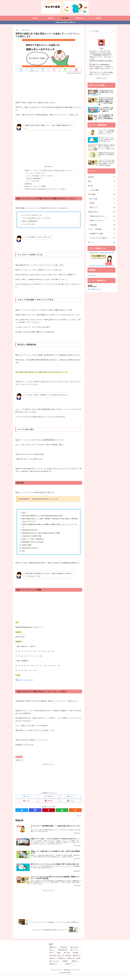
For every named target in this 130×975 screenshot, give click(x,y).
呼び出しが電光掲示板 (34, 178)
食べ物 (101, 185)
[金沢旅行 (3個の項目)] (77, 953)
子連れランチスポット (102, 220)
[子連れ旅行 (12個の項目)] (65, 948)
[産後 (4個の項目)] (60, 953)
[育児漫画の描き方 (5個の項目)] (64, 950)
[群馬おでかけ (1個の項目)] (57, 964)
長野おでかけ (19, 760)
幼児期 (102, 203)
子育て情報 (19, 757)
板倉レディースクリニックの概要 (35, 187)
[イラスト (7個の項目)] (53, 950)
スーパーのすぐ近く (33, 181)
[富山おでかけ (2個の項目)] (71, 959)
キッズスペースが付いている (36, 173)
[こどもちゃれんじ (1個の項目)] (56, 962)
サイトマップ (76, 970)
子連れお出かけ (101, 212)
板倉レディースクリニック (24, 680)
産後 (101, 181)
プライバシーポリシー (56, 970)
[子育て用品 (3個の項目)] (53, 956)
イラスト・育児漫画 (101, 229)
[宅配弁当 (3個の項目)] (68, 956)
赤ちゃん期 (102, 198)
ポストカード (92, 275)
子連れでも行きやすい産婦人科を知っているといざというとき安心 (45, 189)
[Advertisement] (48, 86)
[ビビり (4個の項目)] (52, 953)
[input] (101, 31)
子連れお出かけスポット (102, 216)
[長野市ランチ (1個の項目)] (73, 964)
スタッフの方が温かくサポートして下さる (40, 176)
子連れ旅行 (102, 225)
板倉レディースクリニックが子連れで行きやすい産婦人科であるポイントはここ (49, 170)
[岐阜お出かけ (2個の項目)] (62, 959)
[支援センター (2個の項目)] (53, 959)
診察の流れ (29, 184)
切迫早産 (101, 177)
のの (101, 48)
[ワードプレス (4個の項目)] (75, 950)
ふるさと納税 (102, 190)
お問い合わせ (67, 970)
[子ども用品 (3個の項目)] (67, 953)
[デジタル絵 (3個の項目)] (61, 956)
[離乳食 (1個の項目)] (67, 962)
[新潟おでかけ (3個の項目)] (76, 956)
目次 (46, 166)
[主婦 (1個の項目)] (78, 959)
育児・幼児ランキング (94, 289)
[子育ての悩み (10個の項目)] (75, 948)
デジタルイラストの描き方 (102, 238)
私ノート (101, 242)
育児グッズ (102, 207)
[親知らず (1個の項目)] (76, 962)
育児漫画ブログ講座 (102, 233)
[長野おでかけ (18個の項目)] (54, 948)
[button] (114, 31)
